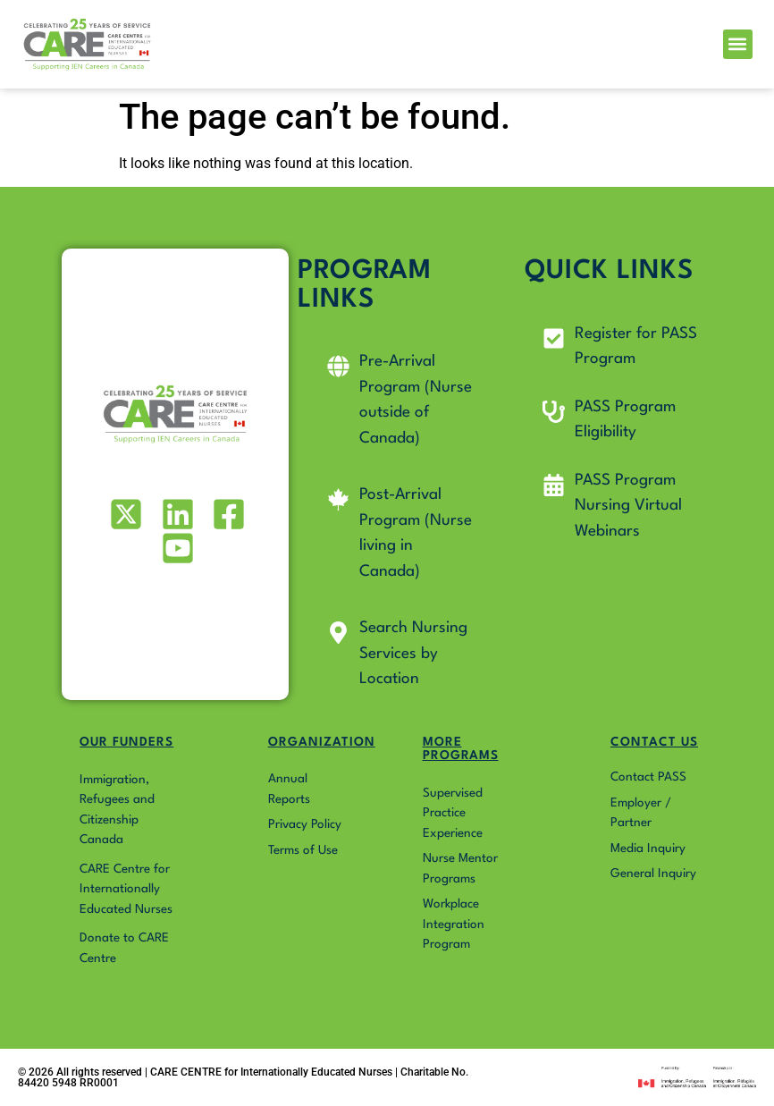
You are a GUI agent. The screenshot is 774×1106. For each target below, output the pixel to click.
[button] (738, 44)
